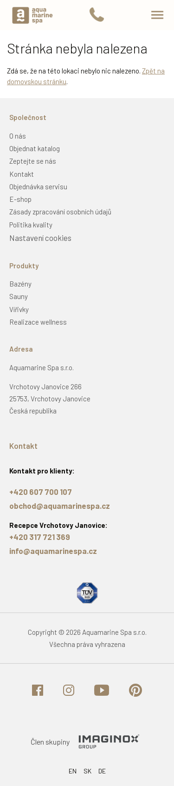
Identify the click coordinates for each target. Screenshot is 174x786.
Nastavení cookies (40, 237)
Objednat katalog (34, 148)
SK (87, 771)
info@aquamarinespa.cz (53, 550)
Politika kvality (30, 224)
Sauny (18, 296)
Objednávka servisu (38, 186)
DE (102, 771)
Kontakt (21, 174)
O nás (17, 136)
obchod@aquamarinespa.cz (59, 505)
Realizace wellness (38, 322)
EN (73, 771)
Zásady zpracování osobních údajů (60, 211)
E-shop (20, 199)
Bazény (20, 284)
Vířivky (19, 309)
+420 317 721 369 (39, 536)
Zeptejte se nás (32, 161)
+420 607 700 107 (40, 491)
